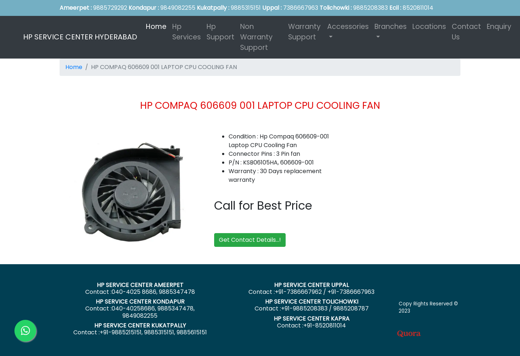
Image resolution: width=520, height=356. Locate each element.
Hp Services (186, 32)
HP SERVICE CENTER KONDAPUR (140, 301)
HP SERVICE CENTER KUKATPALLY (140, 325)
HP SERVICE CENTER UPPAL (311, 285)
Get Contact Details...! (250, 240)
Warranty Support (304, 32)
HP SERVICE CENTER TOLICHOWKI (311, 301)
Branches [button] (390, 26)
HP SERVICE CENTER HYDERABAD (80, 37)
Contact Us (466, 32)
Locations (429, 26)
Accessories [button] (348, 26)
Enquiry (499, 26)
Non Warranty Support (256, 37)
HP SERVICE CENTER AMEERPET (140, 285)
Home (157, 26)
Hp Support (220, 32)
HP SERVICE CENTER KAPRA (312, 318)
